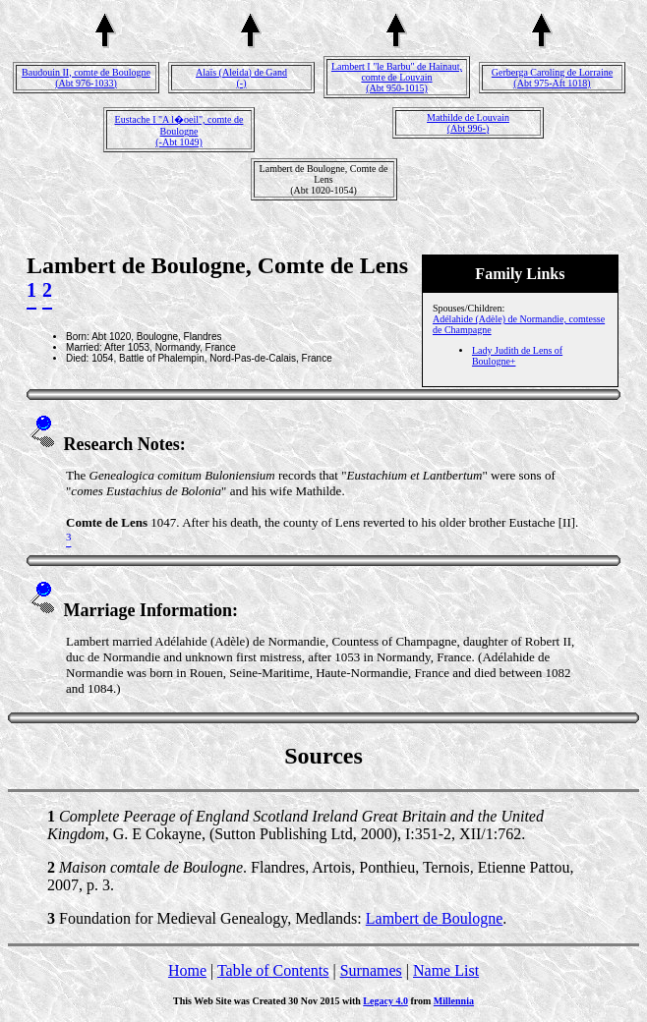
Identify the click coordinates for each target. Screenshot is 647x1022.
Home (187, 970)
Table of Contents (273, 970)
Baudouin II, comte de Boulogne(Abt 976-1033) (86, 77)
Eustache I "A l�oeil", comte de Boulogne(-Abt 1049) (179, 130)
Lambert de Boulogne (434, 918)
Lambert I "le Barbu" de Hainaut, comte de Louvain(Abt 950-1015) (396, 77)
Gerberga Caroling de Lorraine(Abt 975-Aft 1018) (552, 77)
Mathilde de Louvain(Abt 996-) (468, 123)
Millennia (454, 1000)
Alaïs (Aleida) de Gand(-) (241, 77)
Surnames (371, 970)
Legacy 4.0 (385, 1000)
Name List (446, 970)
